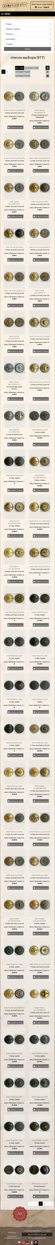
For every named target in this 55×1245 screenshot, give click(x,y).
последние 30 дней (23, 76)
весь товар (20, 68)
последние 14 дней (23, 72)
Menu (5, 14)
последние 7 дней (31, 68)
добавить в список (16, 127)
